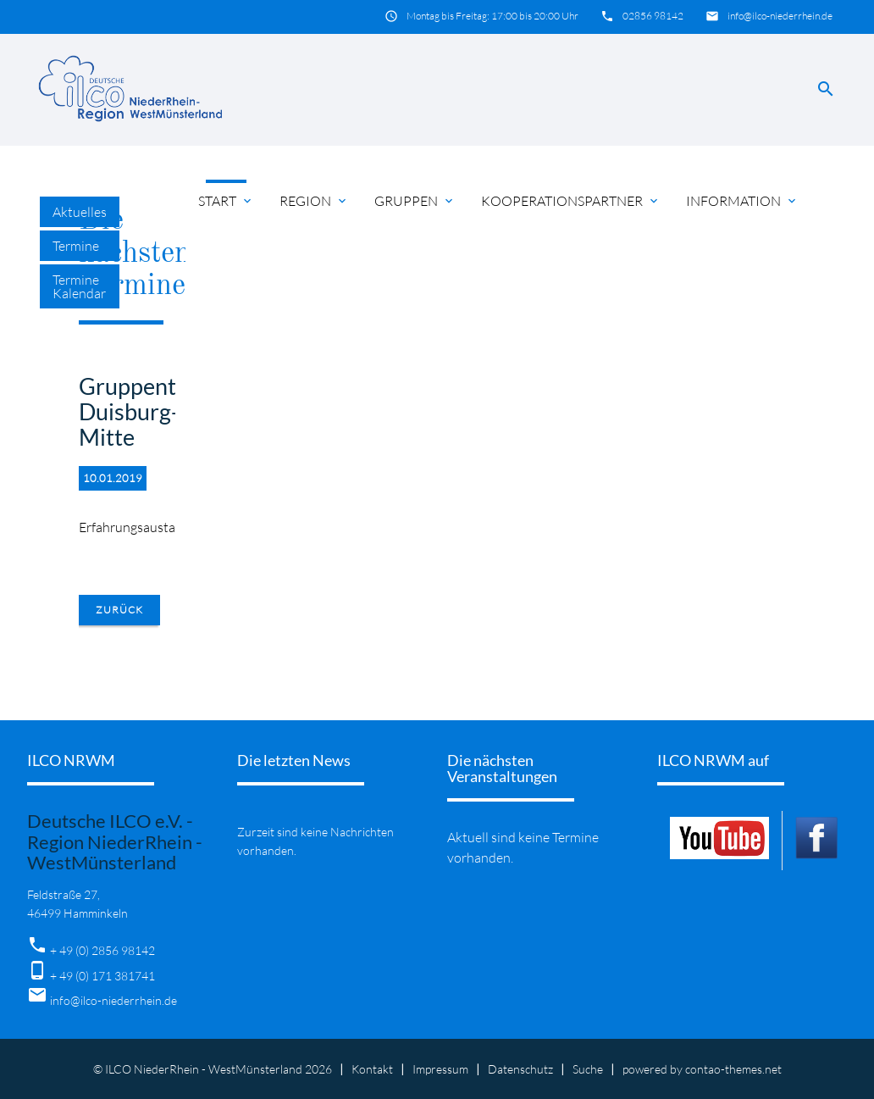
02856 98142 (652, 15)
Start (226, 201)
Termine (76, 245)
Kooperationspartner (571, 201)
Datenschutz (520, 1069)
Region (314, 201)
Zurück (119, 609)
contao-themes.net (733, 1069)
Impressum (440, 1069)
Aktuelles (80, 211)
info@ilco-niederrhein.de (780, 15)
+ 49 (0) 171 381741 (102, 976)
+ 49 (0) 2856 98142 (102, 950)
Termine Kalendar (79, 286)
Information (742, 201)
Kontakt (372, 1069)
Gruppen (415, 201)
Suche (588, 1069)
